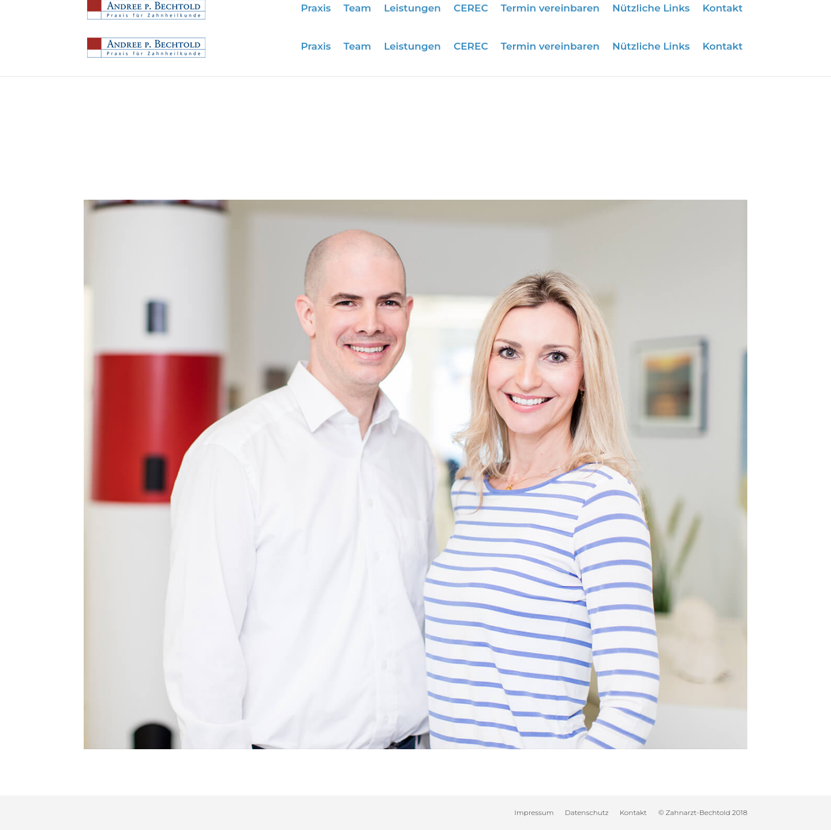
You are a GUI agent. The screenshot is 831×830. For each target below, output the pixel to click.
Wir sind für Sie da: (508, 13)
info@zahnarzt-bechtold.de (689, 13)
